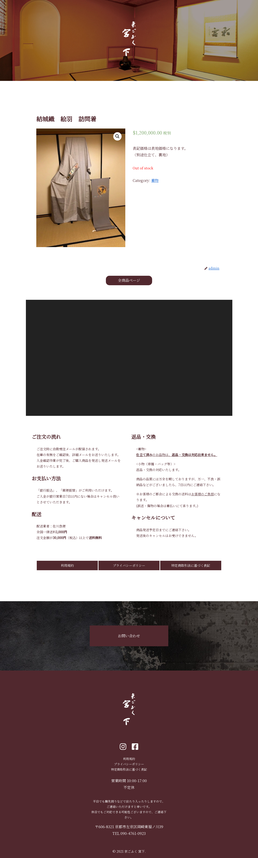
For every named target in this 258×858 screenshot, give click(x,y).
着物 (155, 180)
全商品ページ (129, 280)
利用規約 (67, 565)
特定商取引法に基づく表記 (190, 565)
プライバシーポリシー (129, 565)
